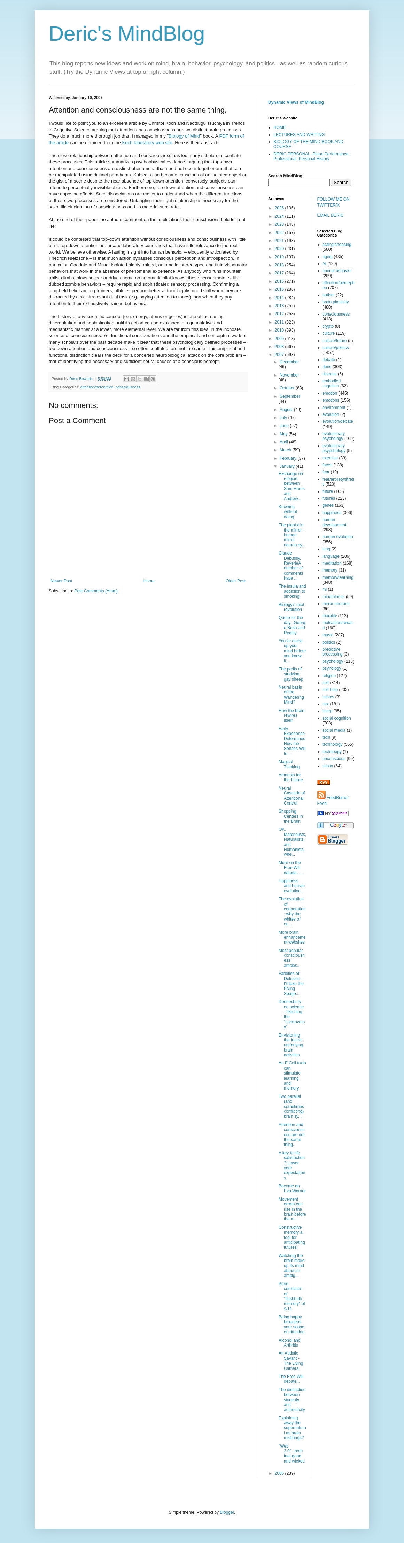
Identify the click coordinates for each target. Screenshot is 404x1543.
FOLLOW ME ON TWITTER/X (333, 202)
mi (325, 589)
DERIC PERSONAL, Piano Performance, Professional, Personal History (311, 156)
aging (328, 256)
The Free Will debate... (291, 1379)
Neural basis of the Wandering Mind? (291, 695)
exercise (330, 458)
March (286, 450)
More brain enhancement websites (292, 937)
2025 (280, 208)
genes (328, 505)
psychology (333, 661)
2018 (280, 265)
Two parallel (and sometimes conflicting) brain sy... (291, 1106)
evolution (331, 414)
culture (329, 333)
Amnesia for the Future (291, 777)
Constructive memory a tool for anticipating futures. (292, 1237)
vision (328, 765)
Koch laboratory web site (147, 142)
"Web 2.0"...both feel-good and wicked (292, 1454)
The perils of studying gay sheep (291, 674)
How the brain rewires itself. (291, 715)
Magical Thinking (289, 764)
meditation (332, 563)
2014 (280, 297)
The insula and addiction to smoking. (292, 591)
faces (328, 465)
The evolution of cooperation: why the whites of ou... (292, 911)
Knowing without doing (288, 511)
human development (335, 522)
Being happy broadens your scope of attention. (292, 1324)
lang (327, 548)
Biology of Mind (184, 136)
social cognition (337, 718)
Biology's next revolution (291, 607)
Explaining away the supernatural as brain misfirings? (292, 1428)
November (289, 375)
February (288, 458)
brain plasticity (336, 302)
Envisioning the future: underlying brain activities (291, 1045)
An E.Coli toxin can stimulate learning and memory (292, 1076)
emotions (331, 400)
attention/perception (97, 387)
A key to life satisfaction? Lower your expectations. (292, 1165)
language (331, 556)
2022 (280, 232)
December (289, 361)
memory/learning (338, 577)
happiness (332, 512)
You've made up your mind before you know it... (292, 651)
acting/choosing (337, 244)
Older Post (236, 581)
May (284, 434)
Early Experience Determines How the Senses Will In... (292, 741)
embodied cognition (332, 383)
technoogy (332, 751)
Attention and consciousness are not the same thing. (292, 1134)
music (328, 635)
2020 (280, 248)
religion (329, 675)
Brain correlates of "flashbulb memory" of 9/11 (292, 1296)
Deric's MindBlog (127, 33)
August (287, 409)
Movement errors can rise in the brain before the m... (292, 1209)
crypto (328, 326)
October (288, 388)
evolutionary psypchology (334, 448)
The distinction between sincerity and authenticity (292, 1399)
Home (149, 581)
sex (326, 703)
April (284, 442)
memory (330, 570)
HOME (279, 127)
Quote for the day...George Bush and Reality (292, 625)
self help (330, 689)
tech (327, 737)
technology (333, 744)
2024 (280, 216)
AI (324, 263)
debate (329, 359)
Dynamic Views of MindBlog (296, 102)
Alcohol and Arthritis (290, 1343)
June (285, 425)
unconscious (334, 758)
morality (330, 615)
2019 (280, 257)
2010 (280, 330)
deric (327, 366)
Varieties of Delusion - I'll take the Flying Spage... (291, 983)
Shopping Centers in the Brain (291, 816)
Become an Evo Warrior (292, 1188)
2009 (280, 338)
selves (328, 697)
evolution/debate (338, 421)
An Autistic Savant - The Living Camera (291, 1361)
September (290, 396)
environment (334, 407)
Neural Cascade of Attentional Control (292, 796)
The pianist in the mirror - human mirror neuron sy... (292, 535)
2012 (280, 313)
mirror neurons (336, 603)
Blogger (227, 1512)
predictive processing (333, 652)
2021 (280, 240)
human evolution (338, 536)
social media (334, 730)
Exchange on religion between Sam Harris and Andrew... (292, 486)
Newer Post (61, 581)
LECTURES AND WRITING (299, 134)
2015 (280, 289)
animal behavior (337, 270)
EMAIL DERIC (330, 215)
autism (329, 295)
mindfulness (334, 596)
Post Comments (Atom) (96, 591)
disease (330, 374)
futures (329, 498)
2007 (280, 354)
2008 (280, 346)
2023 (280, 224)
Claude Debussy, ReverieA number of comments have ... (291, 566)
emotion (330, 393)
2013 (280, 305)
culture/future (335, 340)
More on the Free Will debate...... (291, 867)
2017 (280, 273)
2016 (280, 281)
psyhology (332, 668)
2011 (280, 322)
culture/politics (336, 347)
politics (329, 642)
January (288, 466)
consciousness (128, 387)
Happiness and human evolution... (292, 885)
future (328, 491)
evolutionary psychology (334, 436)
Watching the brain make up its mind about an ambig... (291, 1265)
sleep (328, 710)
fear (326, 472)
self (326, 682)
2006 (280, 1473)
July (284, 417)
